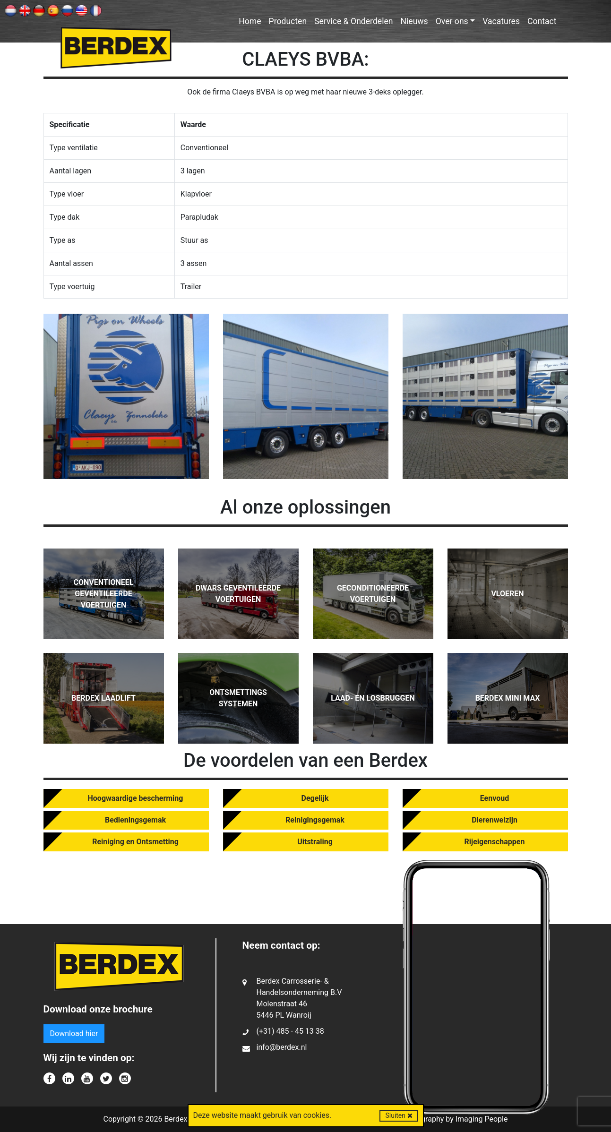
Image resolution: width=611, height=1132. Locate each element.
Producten (288, 21)
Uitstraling (315, 841)
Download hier (74, 1033)
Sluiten (398, 1115)
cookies (316, 1115)
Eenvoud (494, 798)
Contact (542, 21)
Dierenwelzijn (494, 819)
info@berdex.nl (282, 1047)
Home (250, 21)
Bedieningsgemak (135, 819)
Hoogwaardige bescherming (135, 798)
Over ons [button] (452, 21)
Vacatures (501, 21)
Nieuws (414, 21)
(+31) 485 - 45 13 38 (290, 1031)
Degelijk (315, 798)
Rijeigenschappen (495, 841)
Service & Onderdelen (353, 21)
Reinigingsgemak (314, 819)
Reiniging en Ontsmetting (135, 841)
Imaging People (482, 1119)
